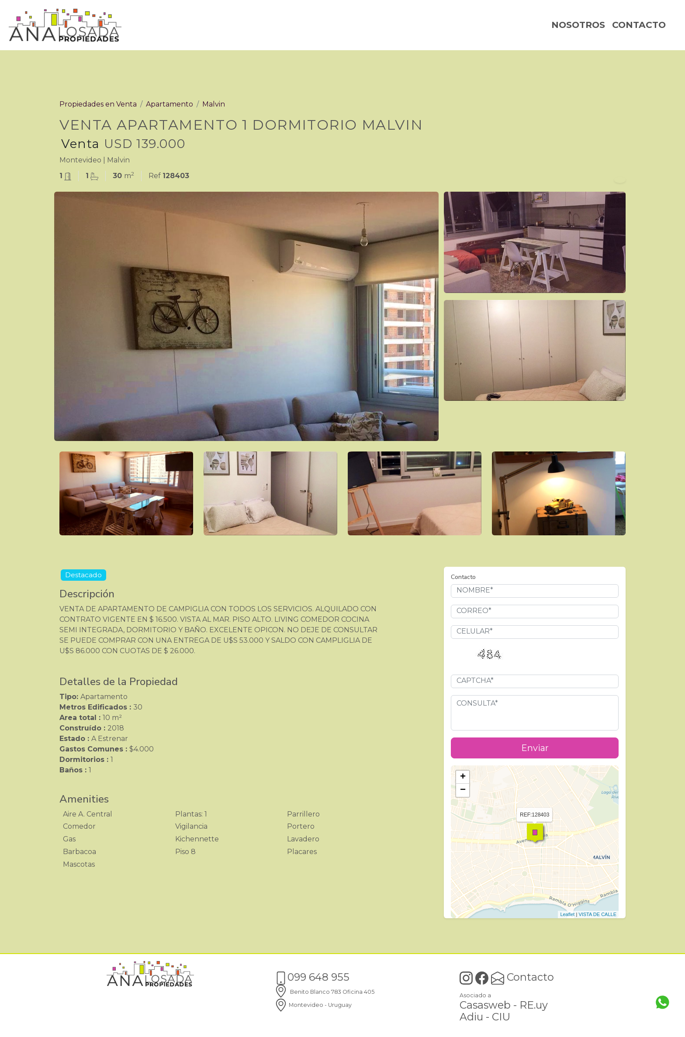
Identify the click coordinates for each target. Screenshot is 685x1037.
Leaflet (567, 914)
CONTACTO (639, 24)
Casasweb (485, 1005)
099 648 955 (311, 977)
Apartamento (169, 104)
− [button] (463, 790)
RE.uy (533, 1005)
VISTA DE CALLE (597, 914)
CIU (501, 1016)
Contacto (522, 977)
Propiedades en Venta (98, 104)
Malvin (213, 104)
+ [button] (463, 777)
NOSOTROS (578, 24)
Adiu (471, 1016)
